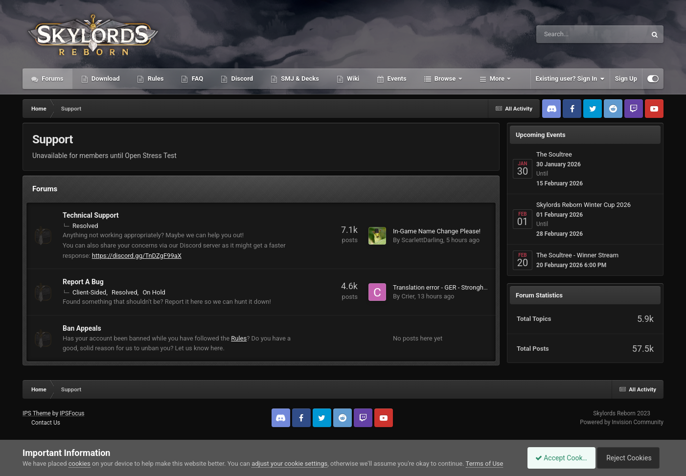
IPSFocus (72, 413)
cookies (80, 463)
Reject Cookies (629, 458)
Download (105, 78)
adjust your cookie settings (289, 463)
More (497, 78)
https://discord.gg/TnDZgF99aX (137, 255)
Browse (445, 78)
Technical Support (91, 215)
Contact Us (45, 422)
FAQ (196, 78)
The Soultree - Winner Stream (577, 255)
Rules (154, 78)
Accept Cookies (556, 458)
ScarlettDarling (422, 240)
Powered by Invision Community (621, 422)
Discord (241, 78)
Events (396, 78)
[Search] (566, 34)
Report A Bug (83, 282)
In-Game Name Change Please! (436, 231)
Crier (407, 296)
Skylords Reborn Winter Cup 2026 (583, 204)
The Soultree (554, 154)
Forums (52, 78)
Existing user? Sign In (570, 78)
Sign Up (626, 78)
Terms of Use (484, 463)
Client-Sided (89, 292)
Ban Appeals (82, 328)
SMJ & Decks (299, 78)
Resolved (85, 225)
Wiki (352, 78)
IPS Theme (37, 413)
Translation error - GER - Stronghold (442, 287)
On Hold (153, 292)
